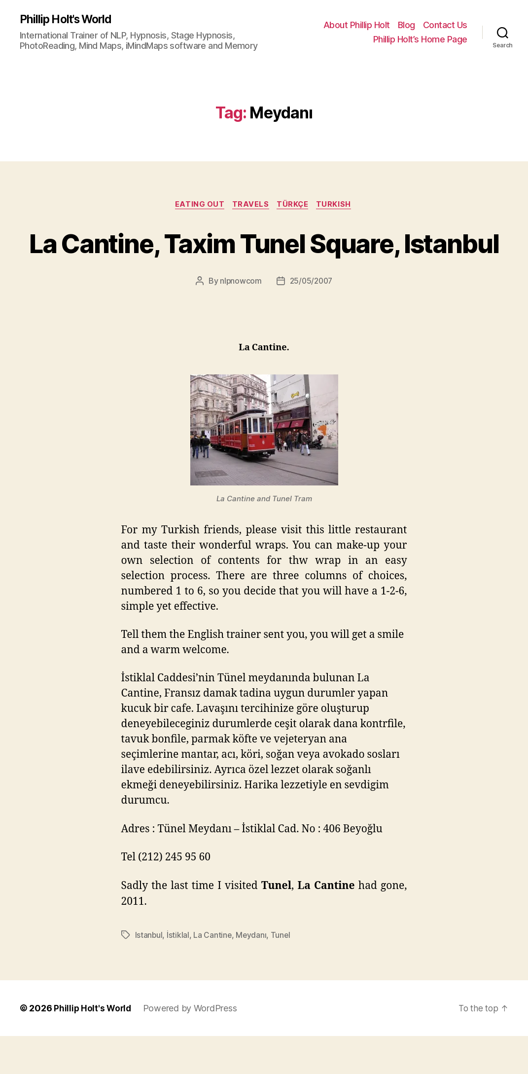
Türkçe (295, 205)
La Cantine (213, 973)
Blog (406, 25)
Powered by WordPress (192, 1046)
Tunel (282, 973)
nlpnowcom (239, 319)
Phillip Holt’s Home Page (420, 40)
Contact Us (445, 25)
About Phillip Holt (356, 25)
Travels (250, 205)
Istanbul (149, 973)
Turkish (337, 205)
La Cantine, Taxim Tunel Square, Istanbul (264, 261)
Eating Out (197, 205)
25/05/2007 (311, 319)
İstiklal (178, 973)
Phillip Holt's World (69, 20)
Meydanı (252, 973)
